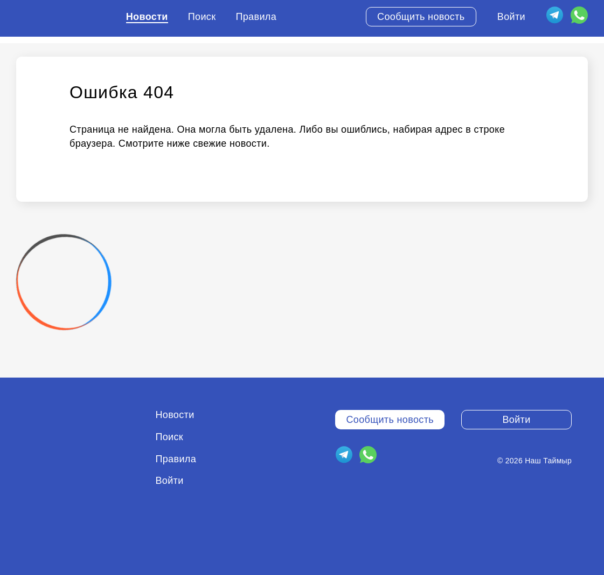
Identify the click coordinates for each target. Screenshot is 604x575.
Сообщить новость (421, 16)
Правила (255, 16)
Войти (511, 16)
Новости (147, 16)
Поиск (202, 16)
